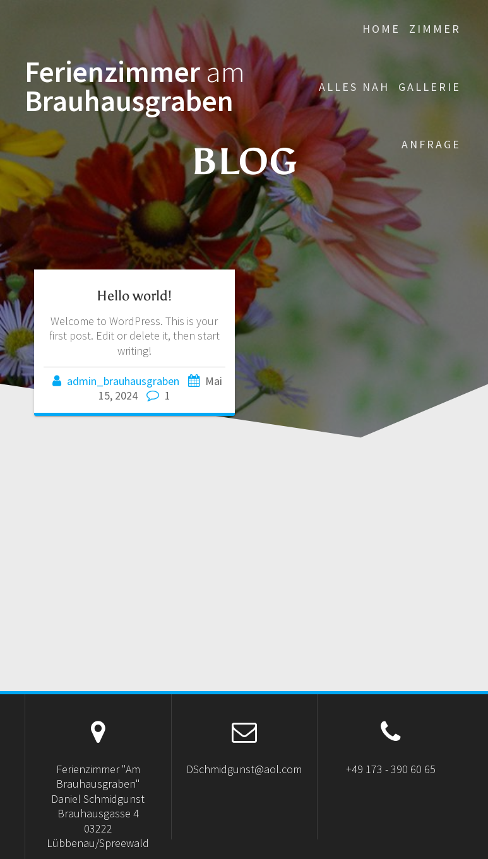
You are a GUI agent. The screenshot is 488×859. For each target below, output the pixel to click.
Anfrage (431, 144)
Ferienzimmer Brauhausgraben (135, 87)
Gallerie (429, 87)
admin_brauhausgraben (123, 381)
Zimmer (435, 28)
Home (381, 28)
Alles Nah (354, 87)
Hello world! (134, 296)
